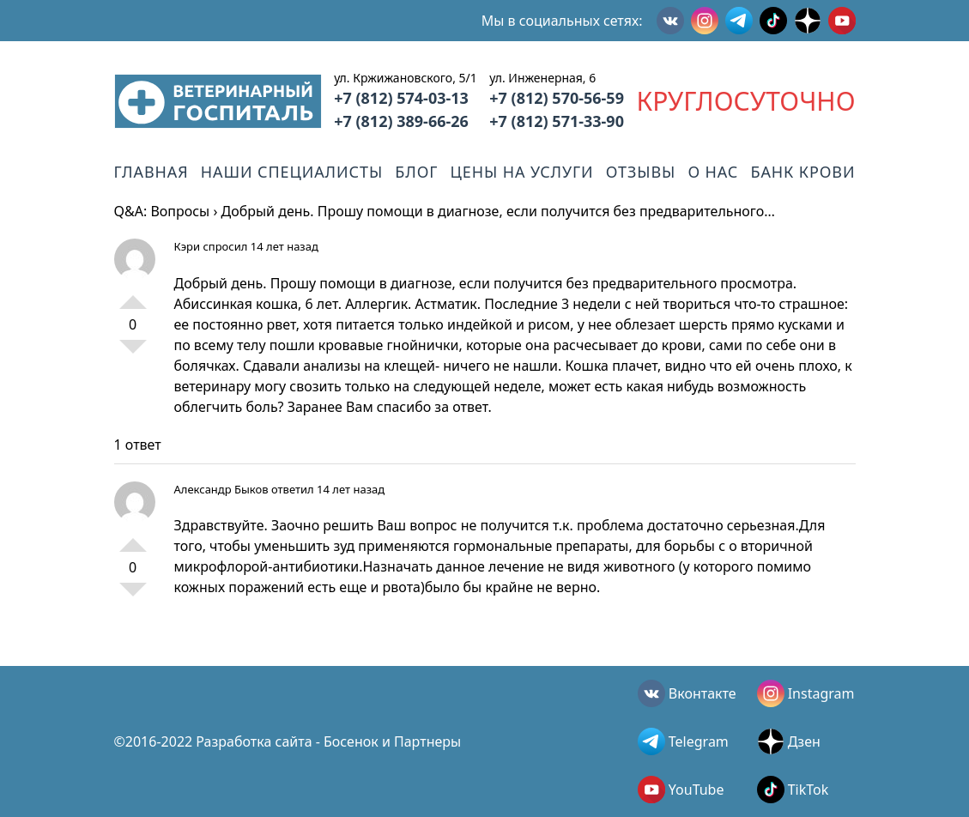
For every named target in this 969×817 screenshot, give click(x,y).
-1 (133, 353)
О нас (712, 171)
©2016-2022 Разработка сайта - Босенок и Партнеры (288, 741)
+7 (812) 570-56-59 (556, 98)
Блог (416, 171)
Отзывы (640, 171)
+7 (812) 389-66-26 (401, 121)
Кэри (187, 246)
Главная (151, 171)
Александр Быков (221, 489)
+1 (133, 295)
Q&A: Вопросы (162, 211)
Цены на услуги (522, 171)
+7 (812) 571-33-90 (556, 121)
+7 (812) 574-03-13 (401, 98)
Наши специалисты (292, 171)
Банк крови (802, 171)
